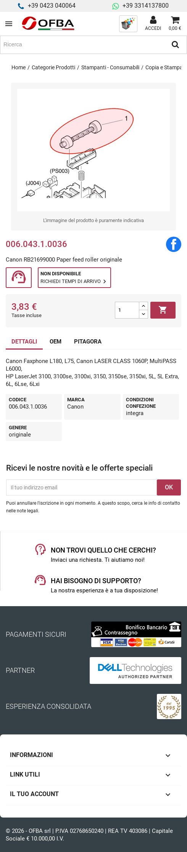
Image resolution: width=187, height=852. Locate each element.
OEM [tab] (55, 341)
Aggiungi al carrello (163, 310)
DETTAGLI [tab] (24, 341)
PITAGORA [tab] (88, 341)
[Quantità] (127, 310)
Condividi (173, 244)
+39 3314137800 (146, 5)
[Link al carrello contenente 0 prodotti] (175, 23)
